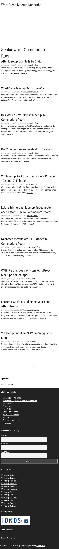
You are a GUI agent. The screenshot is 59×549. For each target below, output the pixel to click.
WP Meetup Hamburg (9, 486)
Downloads (7, 406)
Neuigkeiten (7, 403)
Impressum (7, 423)
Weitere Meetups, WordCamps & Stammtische (20, 401)
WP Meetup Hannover (9, 489)
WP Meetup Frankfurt (9, 484)
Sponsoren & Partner (10, 412)
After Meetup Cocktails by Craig (21, 61)
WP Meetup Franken (8, 481)
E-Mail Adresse (5, 452)
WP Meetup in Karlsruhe (12, 398)
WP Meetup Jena (7, 492)
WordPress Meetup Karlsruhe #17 (22, 88)
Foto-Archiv (7, 409)
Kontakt (6, 417)
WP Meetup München (9, 497)
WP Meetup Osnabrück (9, 500)
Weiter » (24, 73)
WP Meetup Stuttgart (8, 506)
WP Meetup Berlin (7, 475)
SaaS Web (41, 546)
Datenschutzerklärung (11, 420)
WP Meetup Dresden (8, 478)
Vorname (4, 436)
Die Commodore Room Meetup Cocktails (27, 149)
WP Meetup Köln (7, 495)
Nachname (4, 444)
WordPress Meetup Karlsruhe (21, 5)
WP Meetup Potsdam (8, 503)
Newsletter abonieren (11, 415)
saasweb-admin (32, 65)
